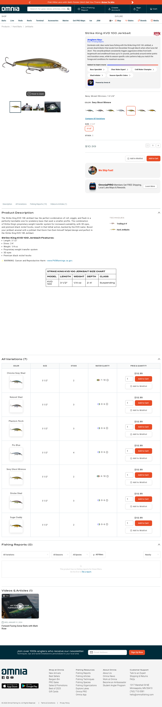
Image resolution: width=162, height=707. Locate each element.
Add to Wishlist (135, 158)
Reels (29, 21)
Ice (91, 21)
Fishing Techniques (85, 679)
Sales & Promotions (58, 685)
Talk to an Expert (138, 673)
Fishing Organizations (86, 685)
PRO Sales (54, 682)
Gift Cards (53, 691)
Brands (142, 21)
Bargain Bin (54, 679)
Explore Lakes (82, 688)
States (129, 21)
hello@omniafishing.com (142, 694)
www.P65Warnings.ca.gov (59, 260)
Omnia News (109, 676)
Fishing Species (83, 682)
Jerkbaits (29, 26)
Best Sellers (54, 676)
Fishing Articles (83, 676)
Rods (20, 21)
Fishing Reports (83, 673)
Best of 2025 (55, 688)
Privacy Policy (65, 703)
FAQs (132, 679)
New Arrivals (55, 673)
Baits (4, 21)
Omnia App (81, 694)
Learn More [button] (150, 186)
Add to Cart (153, 158)
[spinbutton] (129, 378)
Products (6, 26)
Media (155, 20)
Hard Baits (17, 26)
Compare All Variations (95, 119)
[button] (81, 212)
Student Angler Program (114, 685)
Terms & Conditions (48, 703)
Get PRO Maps (79, 21)
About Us (107, 673)
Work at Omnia (110, 679)
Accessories (53, 21)
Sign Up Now (137, 652)
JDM (98, 21)
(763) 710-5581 (137, 691)
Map (118, 21)
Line (12, 21)
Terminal (40, 21)
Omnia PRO (81, 691)
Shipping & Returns (139, 676)
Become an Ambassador (114, 682)
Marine (66, 21)
